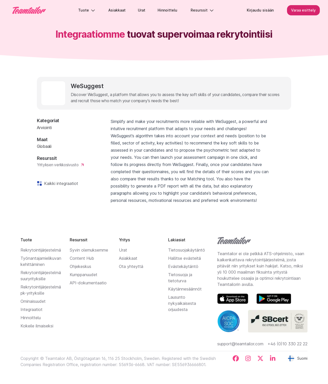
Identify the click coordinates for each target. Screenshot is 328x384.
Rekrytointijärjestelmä (40, 250)
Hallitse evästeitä (184, 258)
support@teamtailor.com (240, 343)
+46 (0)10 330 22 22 (288, 343)
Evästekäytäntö (183, 266)
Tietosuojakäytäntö (186, 250)
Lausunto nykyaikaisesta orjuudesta (182, 303)
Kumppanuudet (83, 274)
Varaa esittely (303, 10)
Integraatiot (31, 309)
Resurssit (202, 10)
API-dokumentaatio (88, 282)
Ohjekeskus (80, 266)
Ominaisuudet (33, 301)
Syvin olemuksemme (89, 250)
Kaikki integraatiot (60, 183)
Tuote (86, 10)
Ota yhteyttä (131, 266)
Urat (123, 250)
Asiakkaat (128, 258)
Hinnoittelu (30, 317)
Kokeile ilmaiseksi (36, 325)
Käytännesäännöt (185, 289)
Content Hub (82, 258)
